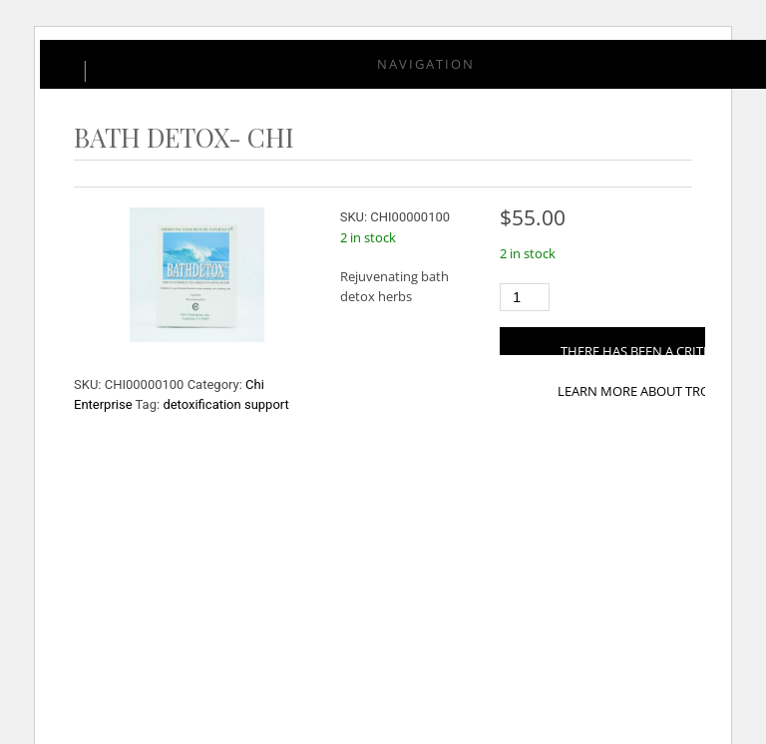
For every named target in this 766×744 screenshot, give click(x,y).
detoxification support (225, 404)
